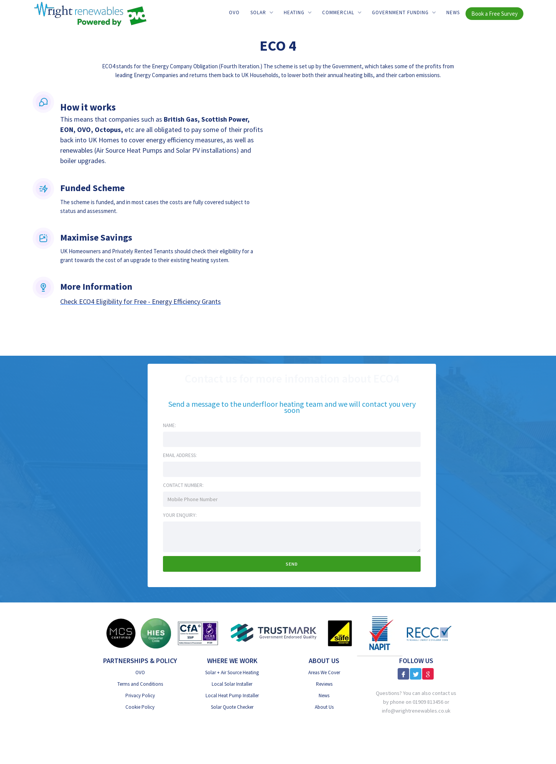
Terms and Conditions (140, 684)
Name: (169, 425)
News (453, 12)
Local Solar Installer (232, 684)
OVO (234, 12)
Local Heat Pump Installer (232, 695)
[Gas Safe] (340, 633)
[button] (261, 12)
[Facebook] (403, 674)
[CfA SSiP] (198, 633)
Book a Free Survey (494, 13)
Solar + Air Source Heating (232, 672)
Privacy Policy (140, 695)
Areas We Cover (324, 672)
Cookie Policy (140, 707)
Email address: (180, 455)
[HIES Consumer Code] (156, 633)
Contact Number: (183, 485)
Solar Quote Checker (232, 707)
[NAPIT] (380, 633)
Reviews (324, 684)
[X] (415, 674)
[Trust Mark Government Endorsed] (274, 633)
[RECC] (429, 632)
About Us (324, 707)
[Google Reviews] (428, 674)
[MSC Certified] (121, 633)
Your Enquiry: (180, 515)
